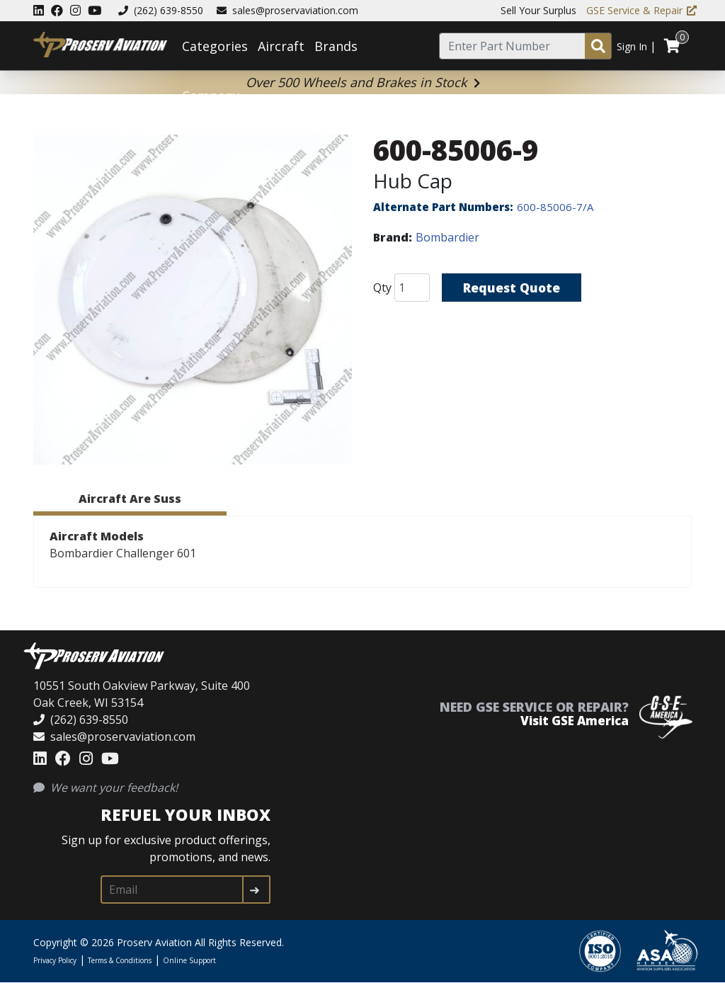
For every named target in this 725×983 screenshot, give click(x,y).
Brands (336, 46)
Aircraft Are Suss (130, 498)
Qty (382, 287)
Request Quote (512, 287)
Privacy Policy (54, 960)
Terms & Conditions (120, 960)
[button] (192, 301)
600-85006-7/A (555, 207)
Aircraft (281, 46)
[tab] (130, 501)
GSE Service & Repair (641, 10)
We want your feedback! (105, 787)
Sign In (632, 46)
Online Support (189, 960)
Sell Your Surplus (538, 10)
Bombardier (447, 237)
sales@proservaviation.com (287, 10)
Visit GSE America (574, 720)
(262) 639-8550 (160, 10)
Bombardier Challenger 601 (123, 553)
